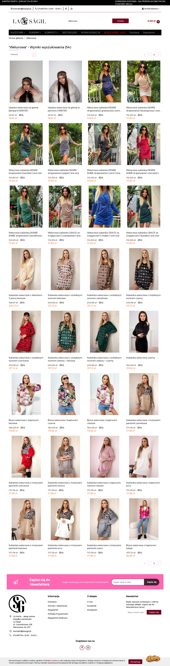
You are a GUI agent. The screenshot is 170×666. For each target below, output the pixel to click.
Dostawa (134, 32)
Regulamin (149, 32)
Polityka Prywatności (58, 614)
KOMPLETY (52, 32)
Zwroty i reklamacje (57, 606)
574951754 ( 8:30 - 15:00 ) (25, 635)
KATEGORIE (18, 32)
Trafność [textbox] (14, 54)
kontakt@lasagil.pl (22, 631)
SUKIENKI (35, 32)
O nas (90, 602)
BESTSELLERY (70, 32)
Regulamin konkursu (58, 618)
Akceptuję (135, 661)
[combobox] (22, 54)
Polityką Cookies (50, 660)
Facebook (91, 606)
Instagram (92, 610)
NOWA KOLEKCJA (90, 32)
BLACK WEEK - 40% (115, 32)
